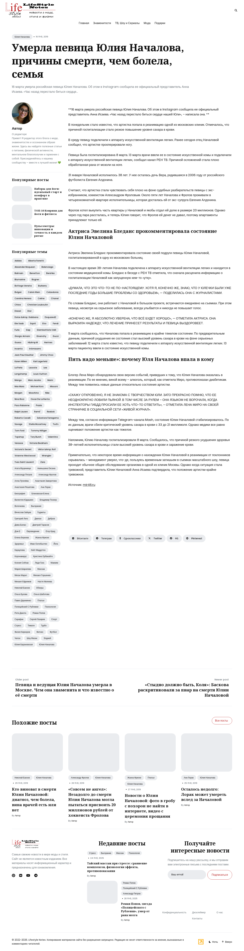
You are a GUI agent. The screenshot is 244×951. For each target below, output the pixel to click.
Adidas (18, 260)
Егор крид (50, 531)
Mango (18, 380)
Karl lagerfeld (40, 361)
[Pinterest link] (14, 875)
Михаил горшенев (41, 575)
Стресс (18, 625)
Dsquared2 (50, 317)
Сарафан (19, 619)
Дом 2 (17, 531)
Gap (28, 329)
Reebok (51, 411)
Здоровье (19, 543)
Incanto (19, 348)
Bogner (35, 279)
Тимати (31, 625)
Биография (20, 493)
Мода (147, 23)
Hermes (48, 342)
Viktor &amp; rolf (47, 449)
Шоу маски (32, 638)
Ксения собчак (21, 562)
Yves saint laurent (24, 462)
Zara (42, 462)
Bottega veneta (23, 285)
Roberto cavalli (22, 417)
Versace (19, 443)
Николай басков (22, 587)
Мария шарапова (23, 569)
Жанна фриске (42, 537)
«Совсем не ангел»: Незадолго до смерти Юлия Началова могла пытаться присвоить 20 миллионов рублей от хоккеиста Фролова (92, 802)
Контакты (197, 918)
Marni (50, 380)
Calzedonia (52, 292)
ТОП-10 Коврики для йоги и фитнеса (48, 212)
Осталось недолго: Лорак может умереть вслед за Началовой (203, 794)
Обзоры (40, 587)
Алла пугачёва (22, 480)
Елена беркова (22, 537)
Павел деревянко (23, 600)
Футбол (53, 632)
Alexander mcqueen (25, 267)
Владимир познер (48, 499)
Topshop (19, 436)
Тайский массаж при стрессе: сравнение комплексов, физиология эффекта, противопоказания (117, 867)
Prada (39, 405)
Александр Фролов (80, 777)
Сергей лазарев (37, 619)
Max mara (19, 386)
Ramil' (37, 411)
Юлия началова (46, 644)
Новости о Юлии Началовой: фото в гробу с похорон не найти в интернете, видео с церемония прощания (150, 806)
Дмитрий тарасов (41, 524)
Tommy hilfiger (39, 430)
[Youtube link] (28, 875)
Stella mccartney (37, 424)
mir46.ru (89, 485)
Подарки (160, 23)
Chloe (18, 304)
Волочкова (20, 506)
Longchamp (21, 373)
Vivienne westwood (25, 455)
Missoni (54, 386)
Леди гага (39, 562)
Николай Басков (22, 777)
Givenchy (41, 336)
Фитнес (39, 632)
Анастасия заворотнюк (46, 480)
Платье (40, 600)
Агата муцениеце (23, 468)
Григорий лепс (21, 518)
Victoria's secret (23, 449)
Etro (44, 323)
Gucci (56, 336)
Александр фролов (47, 474)
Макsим (54, 562)
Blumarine (20, 279)
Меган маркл (21, 575)
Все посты (221, 721)
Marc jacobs (34, 380)
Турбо (44, 625)
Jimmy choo (46, 354)
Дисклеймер (199, 912)
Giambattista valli (46, 329)
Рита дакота (20, 613)
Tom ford (19, 430)
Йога (56, 543)
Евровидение (33, 531)
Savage (18, 424)
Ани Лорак (189, 777)
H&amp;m (33, 342)
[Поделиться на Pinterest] (194, 538)
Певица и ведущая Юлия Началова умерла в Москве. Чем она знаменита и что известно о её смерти (64, 690)
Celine (41, 298)
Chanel (55, 298)
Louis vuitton (40, 373)
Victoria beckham (38, 443)
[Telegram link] (36, 875)
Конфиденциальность (174, 912)
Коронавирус (21, 556)
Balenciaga (47, 267)
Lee (45, 367)
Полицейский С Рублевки (135, 888)
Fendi (55, 323)
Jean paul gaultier (24, 354)
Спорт (54, 619)
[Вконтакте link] (20, 875)
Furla (17, 329)
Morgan (18, 392)
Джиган (38, 518)
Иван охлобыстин (38, 543)
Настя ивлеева (45, 581)
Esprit (33, 323)
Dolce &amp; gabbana (26, 317)
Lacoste (33, 367)
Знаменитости (102, 23)
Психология (50, 606)
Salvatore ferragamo (48, 417)
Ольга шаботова (41, 594)
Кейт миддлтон (38, 550)
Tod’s (55, 424)
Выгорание (36, 506)
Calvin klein (34, 292)
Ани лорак (45, 487)
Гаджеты (41, 512)
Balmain (19, 273)
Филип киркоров (22, 632)
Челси (17, 638)
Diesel (18, 310)
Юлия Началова (22, 36)
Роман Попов (129, 882)
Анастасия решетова (24, 487)
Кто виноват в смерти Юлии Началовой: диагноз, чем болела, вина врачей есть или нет (34, 799)
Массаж (41, 569)
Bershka (50, 273)
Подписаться (220, 875)
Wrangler (46, 455)
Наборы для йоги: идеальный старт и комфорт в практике (48, 193)
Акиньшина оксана (46, 468)
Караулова (20, 550)
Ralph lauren (21, 411)
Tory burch (35, 436)
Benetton (35, 273)
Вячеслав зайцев (23, 512)
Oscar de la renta (40, 399)
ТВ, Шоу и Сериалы (127, 23)
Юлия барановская (24, 644)
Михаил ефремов (23, 581)
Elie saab (19, 323)
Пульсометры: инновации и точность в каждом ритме (48, 231)
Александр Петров (131, 893)
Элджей (47, 638)
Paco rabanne (22, 405)
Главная (84, 23)
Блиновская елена (40, 493)
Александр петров (23, 474)
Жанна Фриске (134, 777)
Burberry (42, 285)
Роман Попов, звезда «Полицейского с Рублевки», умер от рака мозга (136, 909)
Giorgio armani (22, 336)
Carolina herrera (23, 298)
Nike (47, 392)
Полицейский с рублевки (26, 606)
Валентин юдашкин (24, 499)
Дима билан (20, 524)
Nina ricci (19, 399)
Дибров (51, 518)
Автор (17, 128)
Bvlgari (18, 292)
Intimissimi (35, 348)
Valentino (53, 436)
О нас (220, 912)
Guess (18, 342)
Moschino (34, 392)
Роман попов (39, 613)
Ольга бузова (21, 594)
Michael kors (37, 386)
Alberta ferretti (36, 260)
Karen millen (21, 361)
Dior (29, 310)
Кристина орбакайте (43, 556)
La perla (18, 367)
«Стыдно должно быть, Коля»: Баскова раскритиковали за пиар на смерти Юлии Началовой (183, 690)
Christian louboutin (37, 304)
